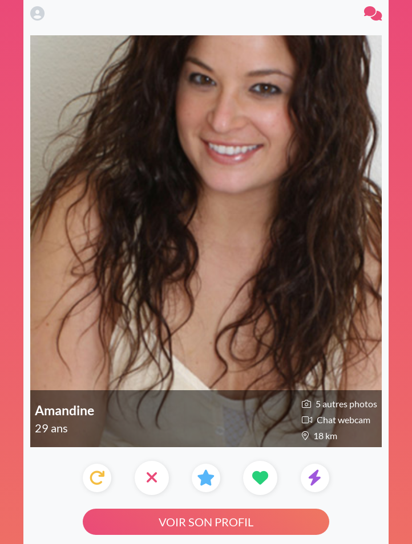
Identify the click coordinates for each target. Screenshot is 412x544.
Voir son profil (206, 522)
